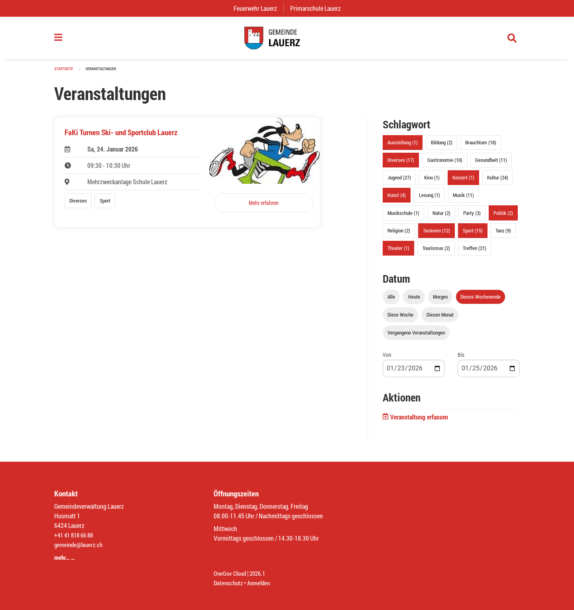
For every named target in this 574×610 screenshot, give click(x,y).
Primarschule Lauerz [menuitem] (318, 8)
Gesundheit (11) (491, 164)
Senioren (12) (436, 234)
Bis (461, 358)
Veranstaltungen (104, 72)
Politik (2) (503, 216)
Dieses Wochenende (480, 300)
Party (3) (472, 216)
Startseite (64, 72)
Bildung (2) (441, 146)
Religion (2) (398, 234)
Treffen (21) (474, 252)
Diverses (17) (400, 164)
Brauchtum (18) (480, 146)
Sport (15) (473, 234)
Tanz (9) (503, 234)
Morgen (440, 300)
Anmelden (261, 583)
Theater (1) (398, 252)
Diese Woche (400, 318)
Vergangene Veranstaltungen (416, 336)
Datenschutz (229, 583)
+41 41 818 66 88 (75, 535)
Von (387, 358)
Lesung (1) (429, 199)
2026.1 (260, 573)
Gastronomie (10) (444, 164)
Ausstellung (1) (402, 146)
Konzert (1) (463, 181)
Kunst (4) (396, 199)
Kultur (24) (497, 181)
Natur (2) (441, 216)
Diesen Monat (440, 318)
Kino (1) (432, 181)
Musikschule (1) (403, 216)
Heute (414, 300)
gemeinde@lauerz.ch (80, 544)
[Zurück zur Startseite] (287, 40)
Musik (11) (463, 199)
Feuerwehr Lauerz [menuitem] (258, 8)
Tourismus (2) (436, 252)
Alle (391, 300)
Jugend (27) (399, 181)
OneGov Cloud (231, 573)
